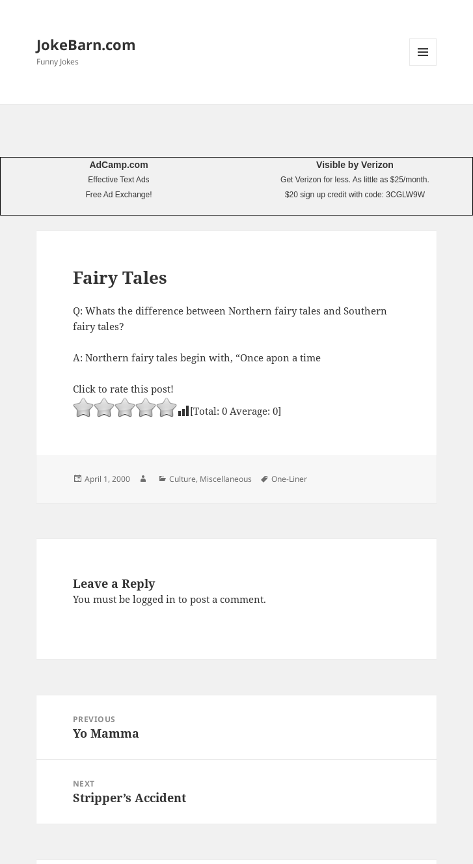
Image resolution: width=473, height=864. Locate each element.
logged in (154, 599)
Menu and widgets (423, 65)
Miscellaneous (226, 478)
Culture (182, 478)
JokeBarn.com (86, 44)
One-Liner (289, 478)
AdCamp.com (118, 165)
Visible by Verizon (355, 165)
